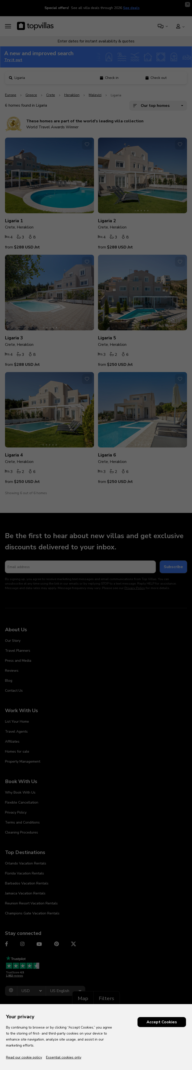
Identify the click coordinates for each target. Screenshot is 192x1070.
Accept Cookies (161, 1022)
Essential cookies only (63, 1057)
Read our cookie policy (24, 1057)
